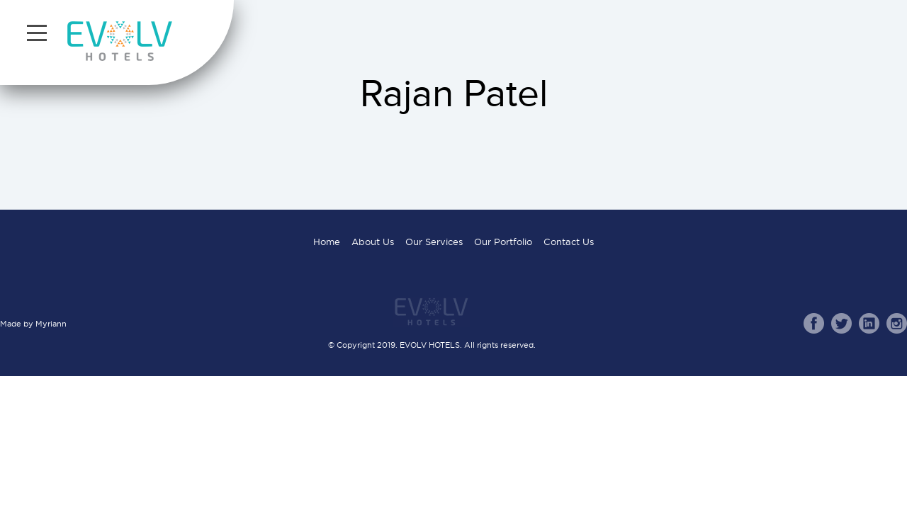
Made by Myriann (33, 324)
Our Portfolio (503, 241)
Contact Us (568, 241)
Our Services (434, 241)
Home (326, 241)
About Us (372, 241)
